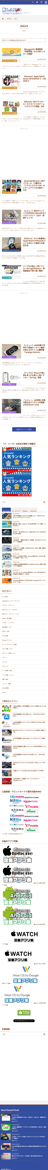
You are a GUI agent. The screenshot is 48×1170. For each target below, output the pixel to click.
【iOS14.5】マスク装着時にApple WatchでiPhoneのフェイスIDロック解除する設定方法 (34, 242)
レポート (4, 657)
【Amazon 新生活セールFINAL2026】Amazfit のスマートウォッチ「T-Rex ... (29, 581)
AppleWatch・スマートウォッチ (11, 250)
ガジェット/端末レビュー (9, 223)
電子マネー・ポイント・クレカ (10, 614)
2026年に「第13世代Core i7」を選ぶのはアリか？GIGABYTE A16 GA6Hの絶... (29, 533)
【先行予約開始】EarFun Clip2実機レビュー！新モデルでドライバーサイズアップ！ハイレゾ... (29, 516)
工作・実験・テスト (7, 649)
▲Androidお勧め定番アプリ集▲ (23, 924)
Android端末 (5, 688)
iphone (4, 692)
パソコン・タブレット (8, 605)
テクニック (5, 666)
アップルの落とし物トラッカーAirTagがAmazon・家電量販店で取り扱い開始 (34, 268)
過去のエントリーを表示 (24, 429)
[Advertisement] (24, 154)
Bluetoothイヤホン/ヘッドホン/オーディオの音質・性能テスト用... (29, 731)
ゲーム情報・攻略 (7, 670)
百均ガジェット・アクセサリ (10, 610)
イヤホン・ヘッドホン (8, 623)
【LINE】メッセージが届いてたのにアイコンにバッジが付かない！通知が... (28, 1137)
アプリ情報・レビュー (8, 675)
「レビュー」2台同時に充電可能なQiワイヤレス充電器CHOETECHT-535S (34, 402)
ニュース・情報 (7, 278)
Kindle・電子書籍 (7, 618)
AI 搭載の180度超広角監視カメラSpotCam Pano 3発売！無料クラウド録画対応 (29, 565)
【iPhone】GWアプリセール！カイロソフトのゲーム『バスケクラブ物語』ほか (33, 104)
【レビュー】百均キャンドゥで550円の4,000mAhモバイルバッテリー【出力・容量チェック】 (34, 214)
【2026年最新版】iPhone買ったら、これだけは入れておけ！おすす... (29, 715)
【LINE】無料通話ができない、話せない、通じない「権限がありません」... (29, 1118)
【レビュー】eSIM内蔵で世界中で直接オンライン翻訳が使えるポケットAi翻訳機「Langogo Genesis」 (34, 348)
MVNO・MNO (6, 631)
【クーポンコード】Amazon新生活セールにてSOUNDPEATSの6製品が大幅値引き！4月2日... (29, 573)
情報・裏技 (5, 679)
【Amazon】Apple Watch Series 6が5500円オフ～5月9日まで (34, 78)
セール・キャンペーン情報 (9, 61)
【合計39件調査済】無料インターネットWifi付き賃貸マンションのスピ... (29, 747)
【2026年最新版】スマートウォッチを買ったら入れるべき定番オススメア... (29, 723)
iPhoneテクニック (7, 640)
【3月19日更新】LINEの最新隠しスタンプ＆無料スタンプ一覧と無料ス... (29, 707)
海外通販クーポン (7, 627)
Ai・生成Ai (5, 596)
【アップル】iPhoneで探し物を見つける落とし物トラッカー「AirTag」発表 (34, 375)
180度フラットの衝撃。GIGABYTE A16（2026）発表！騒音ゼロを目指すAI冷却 (29, 549)
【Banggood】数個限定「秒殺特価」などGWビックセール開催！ (34, 51)
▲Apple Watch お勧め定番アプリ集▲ (24, 963)
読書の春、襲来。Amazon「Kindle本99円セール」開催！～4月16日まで (29, 524)
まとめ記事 (5, 636)
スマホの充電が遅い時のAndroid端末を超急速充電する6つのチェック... (29, 1147)
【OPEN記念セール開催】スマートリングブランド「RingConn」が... (26, 779)
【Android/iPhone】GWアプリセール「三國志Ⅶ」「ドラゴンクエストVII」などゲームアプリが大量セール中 (34, 185)
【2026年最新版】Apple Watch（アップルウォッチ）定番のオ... (29, 739)
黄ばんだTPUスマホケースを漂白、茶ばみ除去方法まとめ (27, 1156)
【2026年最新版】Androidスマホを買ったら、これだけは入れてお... (29, 755)
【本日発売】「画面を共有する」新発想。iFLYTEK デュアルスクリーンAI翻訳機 (29, 541)
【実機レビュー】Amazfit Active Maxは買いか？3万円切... (29, 771)
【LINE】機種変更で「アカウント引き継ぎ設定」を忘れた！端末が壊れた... (29, 1128)
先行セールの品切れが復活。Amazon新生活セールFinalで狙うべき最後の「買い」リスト (29, 557)
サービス (4, 662)
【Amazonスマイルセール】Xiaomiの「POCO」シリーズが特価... (29, 763)
